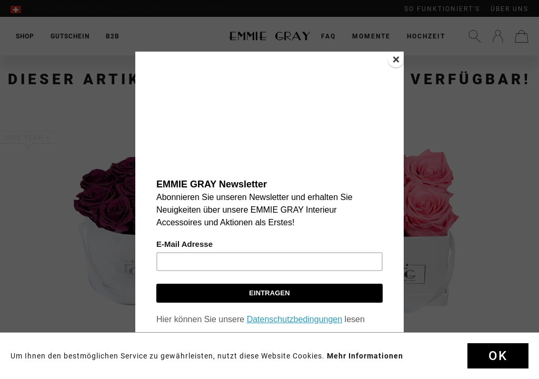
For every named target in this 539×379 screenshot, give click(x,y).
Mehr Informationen (365, 356)
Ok (497, 355)
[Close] (396, 59)
